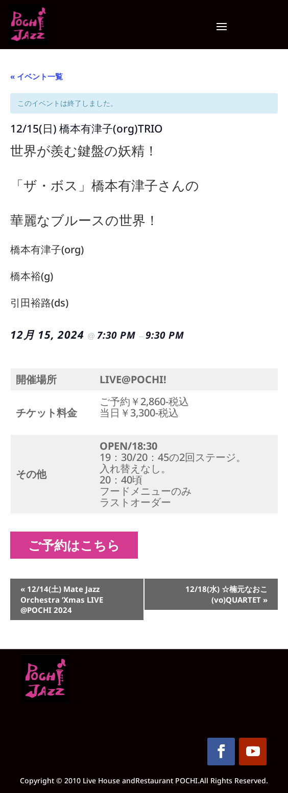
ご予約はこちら (78, 545)
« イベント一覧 (36, 76)
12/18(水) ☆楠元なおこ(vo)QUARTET (226, 594)
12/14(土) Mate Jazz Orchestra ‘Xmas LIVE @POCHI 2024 (61, 599)
